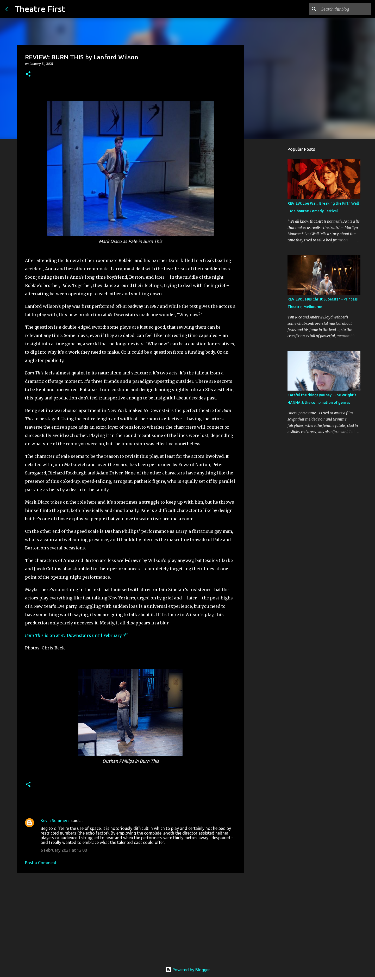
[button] (28, 74)
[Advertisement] (130, 917)
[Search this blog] (343, 9)
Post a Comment (41, 862)
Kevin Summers (55, 820)
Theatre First (40, 9)
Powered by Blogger (187, 969)
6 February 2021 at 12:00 (64, 850)
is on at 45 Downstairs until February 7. (77, 635)
